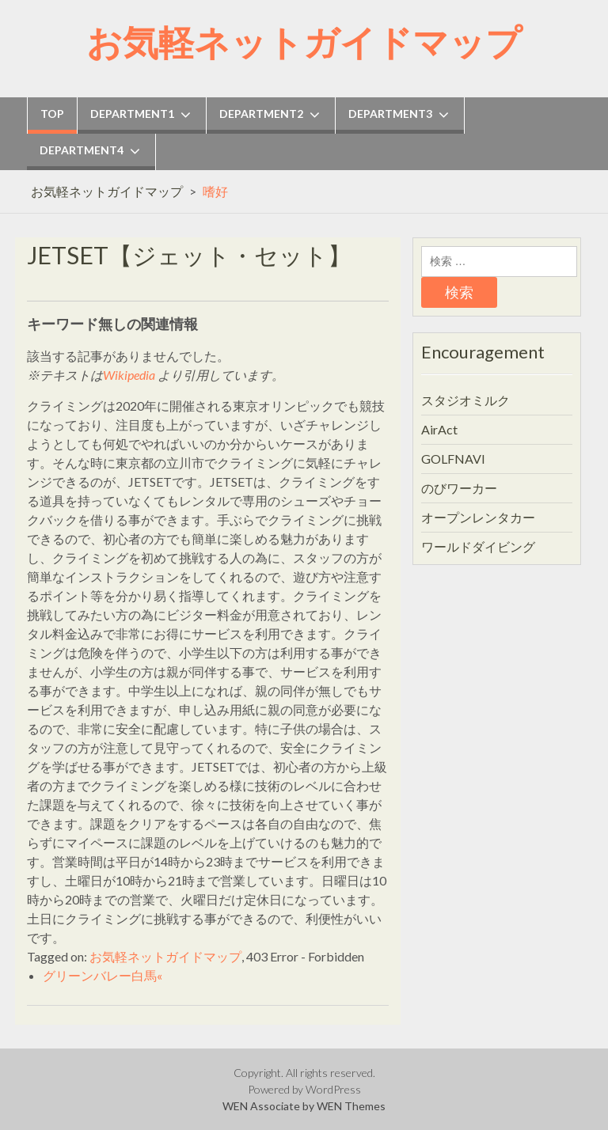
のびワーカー (459, 487)
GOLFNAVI (453, 458)
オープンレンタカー (478, 517)
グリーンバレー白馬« (102, 975)
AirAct (439, 429)
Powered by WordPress (304, 1089)
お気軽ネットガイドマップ (304, 42)
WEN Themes (351, 1106)
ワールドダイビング (478, 546)
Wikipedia (129, 374)
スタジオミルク (465, 400)
